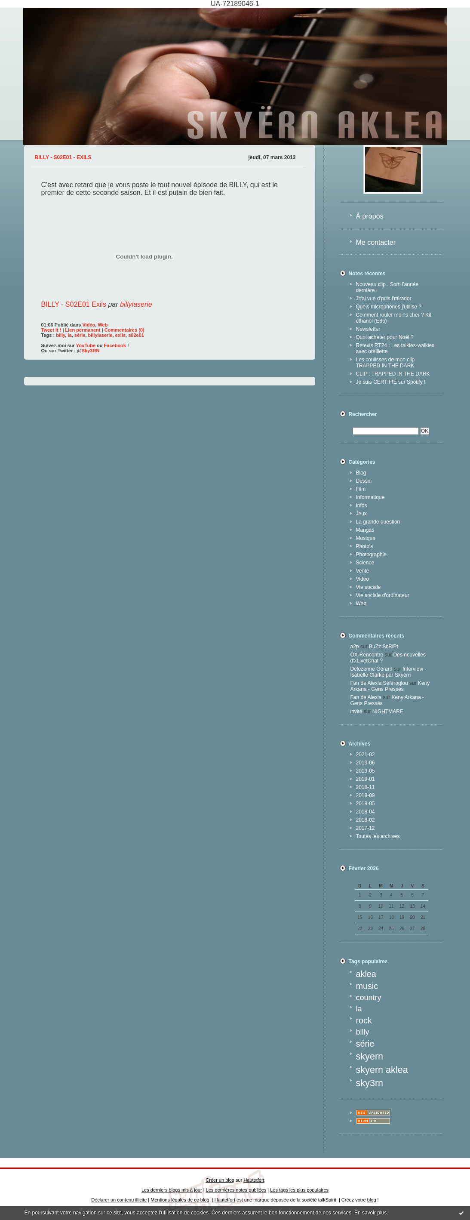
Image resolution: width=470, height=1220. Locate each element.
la (359, 1008)
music (367, 986)
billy (362, 1032)
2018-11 (365, 787)
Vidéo (362, 579)
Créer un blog (220, 1180)
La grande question (378, 522)
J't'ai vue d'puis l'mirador (384, 299)
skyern (370, 1056)
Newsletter (368, 329)
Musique (365, 538)
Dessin (364, 481)
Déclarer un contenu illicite (119, 1199)
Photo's (364, 546)
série (365, 1043)
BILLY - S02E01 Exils (74, 304)
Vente (362, 571)
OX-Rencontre (367, 655)
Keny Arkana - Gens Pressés (390, 686)
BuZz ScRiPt (383, 647)
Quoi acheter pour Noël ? (385, 337)
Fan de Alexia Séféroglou (379, 683)
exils (120, 335)
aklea (366, 974)
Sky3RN (91, 350)
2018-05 (365, 804)
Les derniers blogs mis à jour (171, 1189)
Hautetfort (253, 1180)
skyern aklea (382, 1069)
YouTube (85, 345)
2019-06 (365, 763)
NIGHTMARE (387, 712)
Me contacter (376, 242)
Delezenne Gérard (371, 669)
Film (361, 489)
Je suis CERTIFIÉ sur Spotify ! (391, 382)
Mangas (365, 530)
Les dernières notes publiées (236, 1189)
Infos (361, 505)
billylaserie (136, 304)
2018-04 (365, 812)
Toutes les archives (378, 836)
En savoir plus (370, 1213)
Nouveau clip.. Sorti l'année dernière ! (387, 287)
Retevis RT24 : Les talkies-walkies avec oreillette (395, 348)
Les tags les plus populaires (299, 1189)
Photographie (371, 554)
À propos (370, 216)
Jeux (361, 514)
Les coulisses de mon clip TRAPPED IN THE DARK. (386, 363)
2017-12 (365, 828)
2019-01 (365, 779)
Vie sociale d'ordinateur (382, 595)
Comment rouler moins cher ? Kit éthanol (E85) (393, 318)
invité (356, 712)
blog (371, 1199)
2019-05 (365, 771)
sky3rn (370, 1083)
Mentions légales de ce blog (180, 1199)
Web (361, 604)
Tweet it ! (51, 330)
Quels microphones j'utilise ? (388, 307)
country (368, 997)
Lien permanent (83, 330)
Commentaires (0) (124, 330)
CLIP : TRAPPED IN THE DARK (393, 374)
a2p (354, 647)
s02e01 (136, 335)
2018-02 (365, 820)
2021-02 (365, 755)
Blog (361, 473)
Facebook (115, 345)
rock (364, 1020)
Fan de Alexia (366, 697)
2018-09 (365, 795)
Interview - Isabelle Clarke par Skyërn (388, 672)
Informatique (370, 497)
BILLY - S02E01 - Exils (63, 157)
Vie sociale (368, 587)
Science (365, 563)
